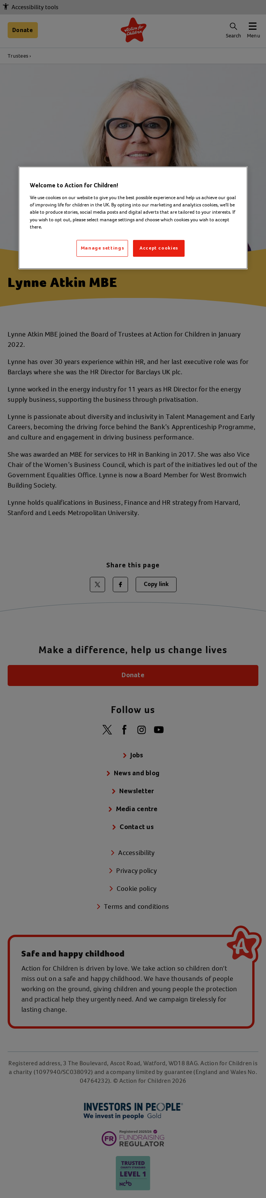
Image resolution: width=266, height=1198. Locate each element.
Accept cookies (158, 248)
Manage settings (102, 248)
